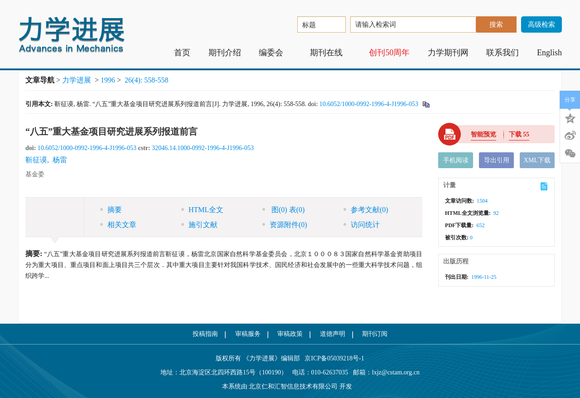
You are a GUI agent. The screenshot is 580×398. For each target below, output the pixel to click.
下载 (519, 134)
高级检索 (541, 24)
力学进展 (76, 80)
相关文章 (118, 224)
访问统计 (361, 224)
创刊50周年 (389, 52)
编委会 (275, 52)
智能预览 (483, 134)
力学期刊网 (448, 52)
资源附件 (284, 224)
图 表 (283, 210)
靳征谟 (36, 160)
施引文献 (199, 224)
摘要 (111, 210)
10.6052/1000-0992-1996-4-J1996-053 (368, 104)
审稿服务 (248, 333)
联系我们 (502, 52)
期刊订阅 (374, 333)
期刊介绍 (224, 52)
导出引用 (496, 160)
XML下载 (537, 160)
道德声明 (332, 333)
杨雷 (60, 160)
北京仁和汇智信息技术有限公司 (293, 386)
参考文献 (365, 210)
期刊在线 (330, 52)
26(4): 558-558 (146, 80)
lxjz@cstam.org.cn (396, 372)
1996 (108, 80)
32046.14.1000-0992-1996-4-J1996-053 (203, 148)
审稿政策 (290, 333)
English (549, 52)
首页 (182, 52)
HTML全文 (202, 210)
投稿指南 (205, 333)
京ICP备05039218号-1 (332, 358)
